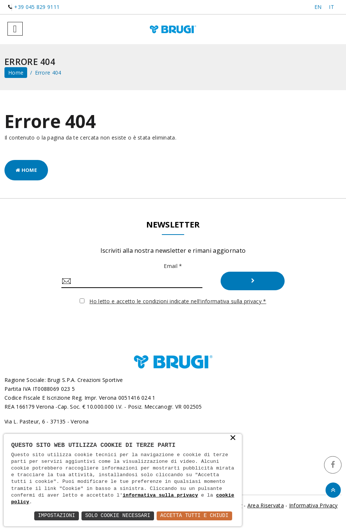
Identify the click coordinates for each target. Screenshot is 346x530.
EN (318, 6)
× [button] (233, 438)
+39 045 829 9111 (37, 6)
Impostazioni (55, 515)
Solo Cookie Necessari (117, 515)
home (15, 72)
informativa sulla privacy (160, 495)
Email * (173, 265)
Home (26, 170)
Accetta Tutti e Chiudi (194, 515)
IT (331, 6)
